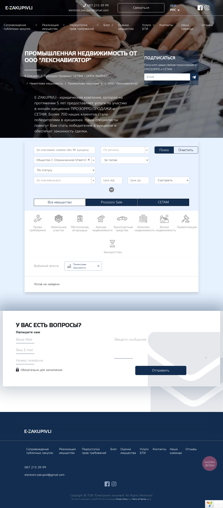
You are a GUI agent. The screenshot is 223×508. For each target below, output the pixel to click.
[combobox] (125, 150)
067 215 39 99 (98, 5)
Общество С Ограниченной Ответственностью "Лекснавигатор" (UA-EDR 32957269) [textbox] (63, 160)
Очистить (185, 150)
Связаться (141, 8)
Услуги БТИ (146, 27)
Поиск (164, 150)
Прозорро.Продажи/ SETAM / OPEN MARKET (76, 76)
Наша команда (187, 27)
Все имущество (60, 202)
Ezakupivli (19, 8)
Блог (106, 25)
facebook (200, 7)
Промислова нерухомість (85, 83)
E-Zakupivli (32, 76)
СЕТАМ (163, 202)
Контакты (166, 25)
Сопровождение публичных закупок (17, 27)
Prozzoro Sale (111, 202)
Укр (173, 6)
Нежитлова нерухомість (46, 83)
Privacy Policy (122, 499)
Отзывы (207, 25)
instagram (207, 7)
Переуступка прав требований (82, 27)
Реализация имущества (50, 27)
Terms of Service (139, 499)
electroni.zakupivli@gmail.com (89, 10)
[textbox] (123, 150)
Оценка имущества (126, 27)
